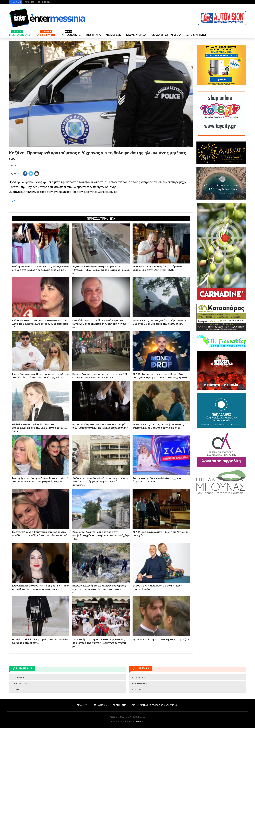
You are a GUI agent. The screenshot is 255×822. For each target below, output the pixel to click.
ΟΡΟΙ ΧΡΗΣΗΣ (119, 705)
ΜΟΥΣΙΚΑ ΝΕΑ (136, 34)
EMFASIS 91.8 (19, 33)
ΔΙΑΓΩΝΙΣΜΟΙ (196, 34)
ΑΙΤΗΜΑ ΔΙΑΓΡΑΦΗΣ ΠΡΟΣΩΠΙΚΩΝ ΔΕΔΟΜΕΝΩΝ (155, 705)
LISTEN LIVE (18, 677)
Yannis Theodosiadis (137, 721)
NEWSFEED (113, 34)
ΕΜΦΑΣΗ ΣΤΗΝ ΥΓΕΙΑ (166, 34)
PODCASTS (71, 33)
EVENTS (17, 690)
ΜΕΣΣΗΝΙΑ (93, 34)
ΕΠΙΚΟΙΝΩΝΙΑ (44, 2)
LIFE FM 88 (46, 33)
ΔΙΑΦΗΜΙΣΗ (30, 2)
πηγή (12, 201)
